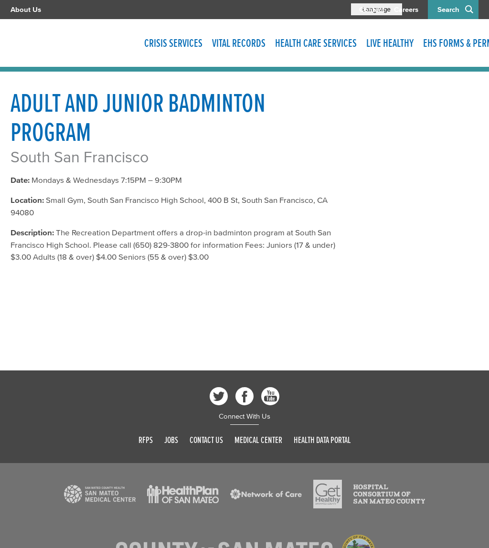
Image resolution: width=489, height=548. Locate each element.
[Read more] (100, 494)
